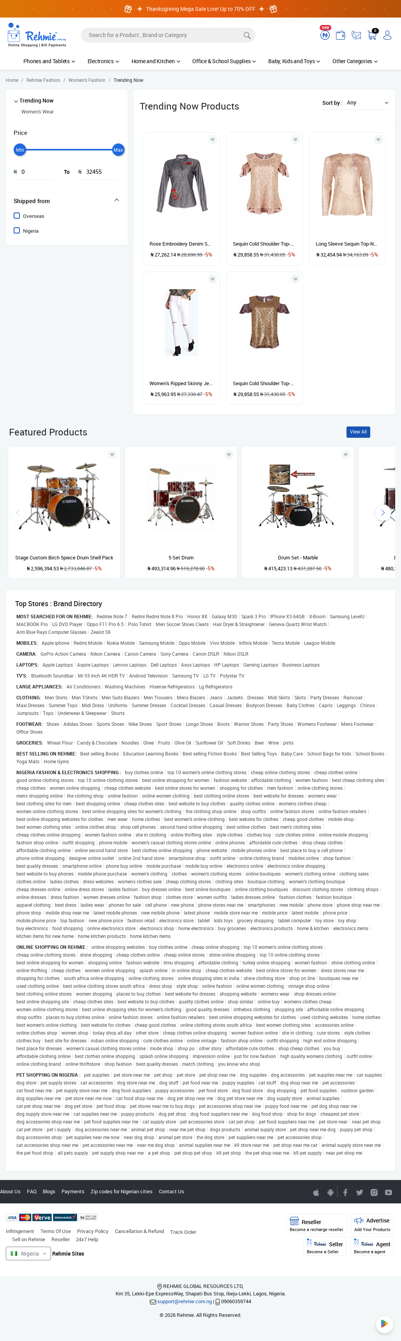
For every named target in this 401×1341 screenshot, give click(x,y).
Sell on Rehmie (28, 1239)
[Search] (168, 35)
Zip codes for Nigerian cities (122, 1191)
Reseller (60, 1239)
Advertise (372, 1224)
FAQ (32, 1191)
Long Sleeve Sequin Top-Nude (347, 243)
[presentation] (383, 512)
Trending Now (36, 100)
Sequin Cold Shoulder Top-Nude (264, 243)
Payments (73, 1191)
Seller (325, 1246)
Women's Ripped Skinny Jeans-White (181, 383)
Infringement (20, 1231)
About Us (10, 1191)
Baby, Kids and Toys (294, 61)
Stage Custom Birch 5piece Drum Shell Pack (64, 557)
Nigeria (31, 230)
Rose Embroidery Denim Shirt (181, 243)
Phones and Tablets (49, 61)
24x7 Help (87, 1239)
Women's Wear (37, 111)
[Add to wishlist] (112, 454)
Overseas (33, 215)
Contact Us (171, 1191)
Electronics (103, 61)
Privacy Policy (93, 1231)
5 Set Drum (181, 557)
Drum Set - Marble (298, 557)
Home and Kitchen (156, 61)
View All (358, 431)
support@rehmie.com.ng (184, 1301)
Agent (372, 1246)
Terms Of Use (55, 1231)
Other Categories (355, 61)
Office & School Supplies (224, 61)
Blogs (49, 1191)
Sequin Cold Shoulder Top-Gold (264, 383)
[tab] (67, 201)
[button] (365, 102)
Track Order (183, 1231)
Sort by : (332, 102)
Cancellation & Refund (139, 1231)
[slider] (20, 149)
